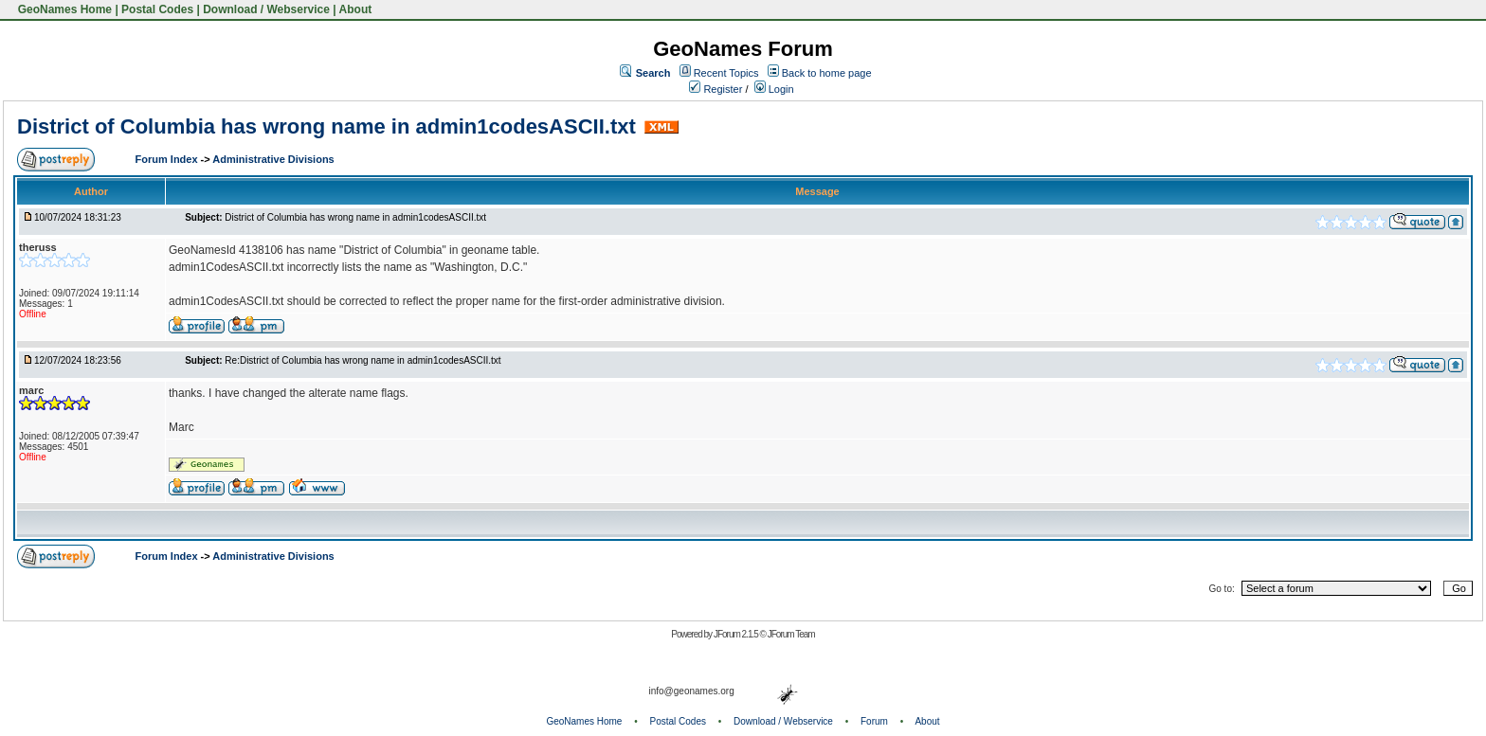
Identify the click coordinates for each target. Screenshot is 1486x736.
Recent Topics (726, 73)
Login (774, 89)
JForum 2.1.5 (737, 634)
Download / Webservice (266, 9)
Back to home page (827, 73)
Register (715, 89)
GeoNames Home (63, 9)
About (355, 9)
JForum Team (791, 634)
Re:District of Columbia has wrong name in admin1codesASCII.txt (362, 360)
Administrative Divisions (273, 159)
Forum (874, 721)
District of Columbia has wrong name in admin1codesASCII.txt (326, 126)
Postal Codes (157, 9)
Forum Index (168, 159)
